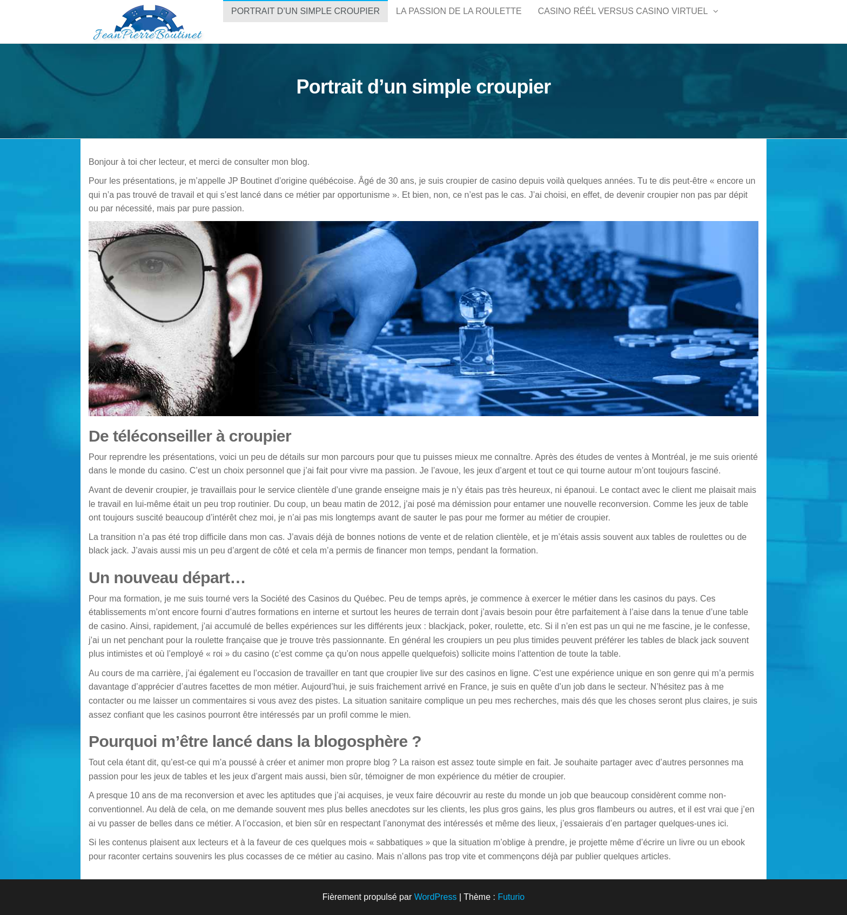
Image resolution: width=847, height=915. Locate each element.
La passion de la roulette (459, 21)
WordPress (435, 896)
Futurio (511, 896)
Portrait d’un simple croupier (305, 21)
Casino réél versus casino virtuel (623, 21)
